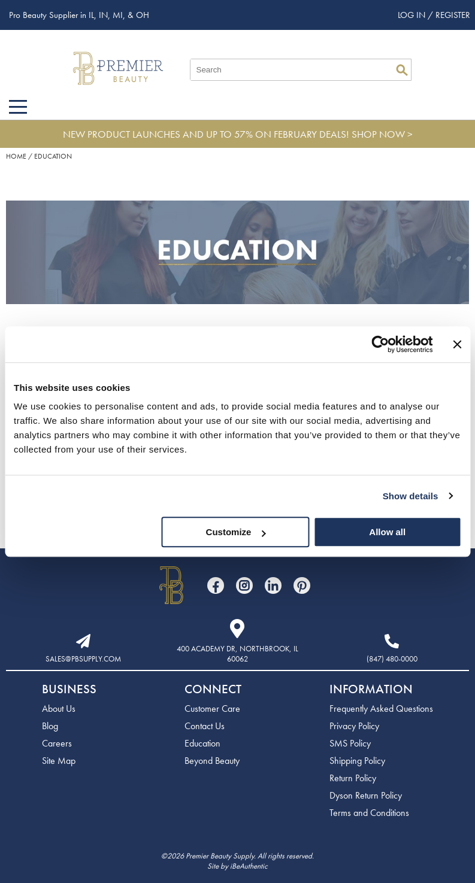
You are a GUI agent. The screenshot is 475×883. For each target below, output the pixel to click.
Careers (57, 743)
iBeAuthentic (249, 866)
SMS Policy (350, 743)
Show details (410, 496)
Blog (50, 726)
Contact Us (204, 726)
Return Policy (352, 778)
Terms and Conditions (369, 812)
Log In (413, 15)
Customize (236, 532)
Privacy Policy (354, 726)
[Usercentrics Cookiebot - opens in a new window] (380, 344)
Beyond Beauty (212, 760)
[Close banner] (457, 344)
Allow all (387, 532)
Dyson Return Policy (365, 795)
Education (202, 743)
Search (402, 70)
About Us (58, 708)
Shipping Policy (357, 760)
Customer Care (212, 708)
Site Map (58, 760)
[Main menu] (18, 107)
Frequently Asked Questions (381, 708)
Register (452, 15)
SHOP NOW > (382, 134)
